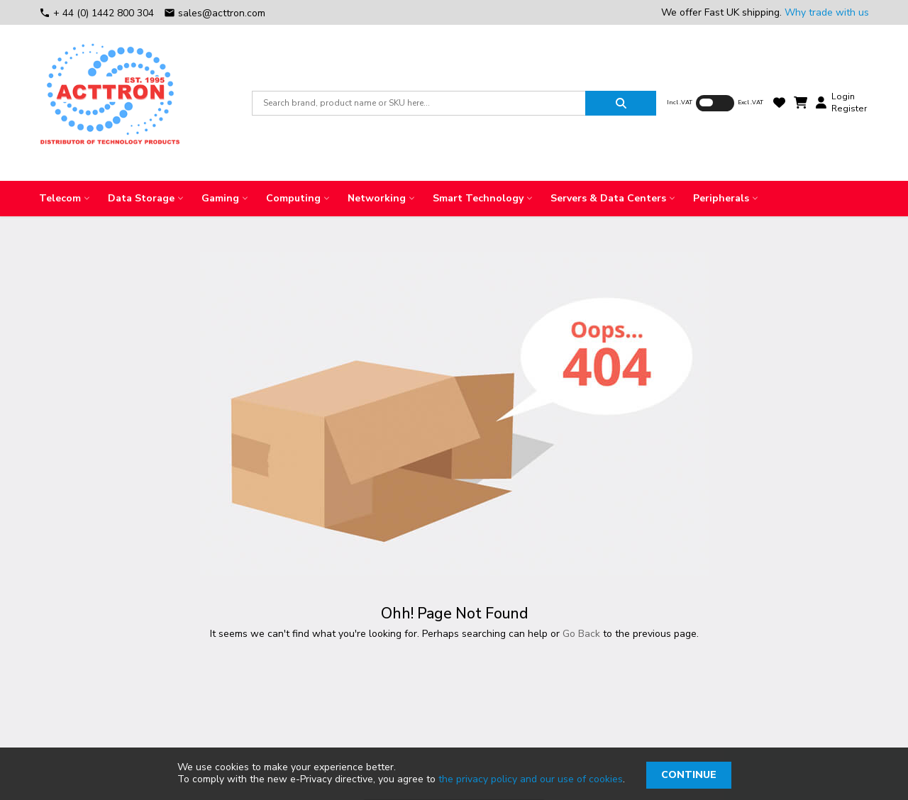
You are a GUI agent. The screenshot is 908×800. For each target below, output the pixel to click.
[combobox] (418, 103)
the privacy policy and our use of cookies (530, 779)
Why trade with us (827, 12)
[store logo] (110, 102)
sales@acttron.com (214, 13)
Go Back (581, 633)
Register (849, 108)
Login (843, 96)
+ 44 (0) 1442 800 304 (98, 13)
